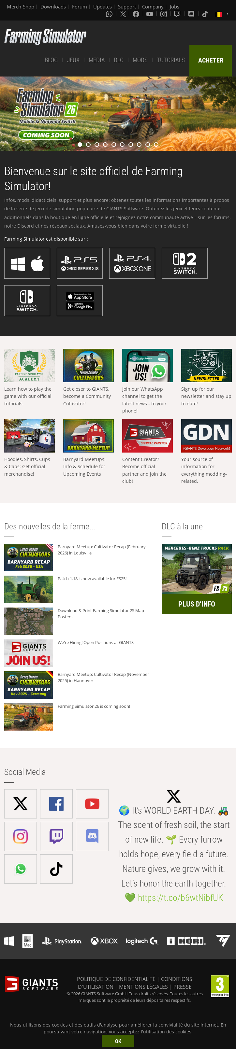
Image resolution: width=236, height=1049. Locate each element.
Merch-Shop (20, 6)
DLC (119, 60)
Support (127, 6)
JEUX (73, 60)
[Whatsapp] (110, 13)
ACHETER (210, 60)
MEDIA (97, 60)
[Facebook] (136, 13)
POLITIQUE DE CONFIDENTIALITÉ (116, 979)
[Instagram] (164, 13)
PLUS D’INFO (196, 604)
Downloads (53, 6)
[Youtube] (150, 13)
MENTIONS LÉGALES (143, 986)
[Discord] (192, 13)
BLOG (51, 60)
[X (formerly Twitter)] (123, 13)
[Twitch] (178, 13)
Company (153, 6)
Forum (79, 6)
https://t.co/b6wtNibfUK (180, 897)
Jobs (174, 6)
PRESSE (182, 986)
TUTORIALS (171, 60)
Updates (102, 6)
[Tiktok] (206, 13)
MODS (140, 60)
